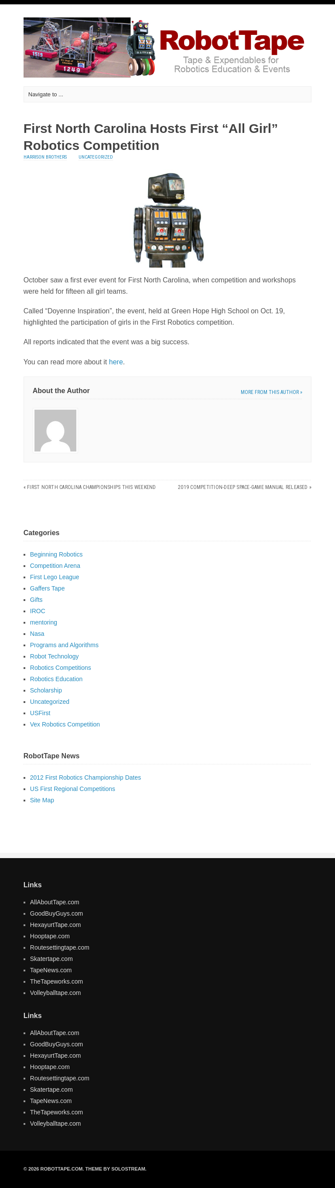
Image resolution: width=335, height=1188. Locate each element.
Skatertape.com (51, 958)
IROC (37, 611)
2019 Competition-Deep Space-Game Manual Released (243, 487)
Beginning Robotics (56, 554)
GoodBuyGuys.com (56, 913)
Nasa (37, 633)
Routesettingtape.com (59, 947)
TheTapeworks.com (56, 981)
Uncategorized (96, 157)
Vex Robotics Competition (65, 724)
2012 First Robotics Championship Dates (85, 777)
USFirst (40, 712)
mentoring (43, 622)
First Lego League (54, 577)
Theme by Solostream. (116, 1168)
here (116, 362)
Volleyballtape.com (55, 992)
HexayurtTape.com (55, 924)
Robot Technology (54, 656)
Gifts (36, 599)
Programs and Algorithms (64, 645)
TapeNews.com (51, 970)
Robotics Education (56, 678)
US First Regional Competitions (72, 788)
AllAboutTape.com (54, 902)
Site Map (42, 800)
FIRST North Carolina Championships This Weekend (91, 487)
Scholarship (46, 690)
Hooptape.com (50, 936)
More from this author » (271, 392)
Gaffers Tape (47, 588)
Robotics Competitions (60, 667)
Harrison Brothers (45, 157)
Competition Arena (55, 565)
